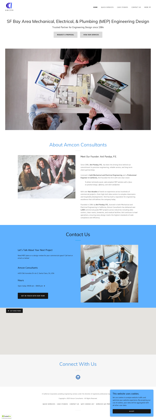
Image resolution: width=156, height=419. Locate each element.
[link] (9, 7)
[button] (147, 7)
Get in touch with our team (33, 296)
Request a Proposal (65, 35)
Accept (131, 411)
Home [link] (95, 7)
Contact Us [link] (136, 7)
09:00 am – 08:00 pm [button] (35, 286)
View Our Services (91, 35)
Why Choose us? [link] (87, 404)
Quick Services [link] (107, 7)
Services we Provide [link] (104, 404)
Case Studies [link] (122, 7)
